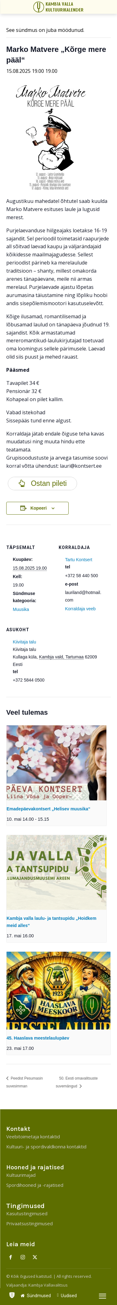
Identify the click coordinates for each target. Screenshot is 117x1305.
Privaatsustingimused (29, 1223)
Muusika (21, 609)
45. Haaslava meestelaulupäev (38, 1037)
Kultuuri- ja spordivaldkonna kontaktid (46, 1146)
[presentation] (56, 762)
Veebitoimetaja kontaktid (33, 1136)
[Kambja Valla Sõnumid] (59, 7)
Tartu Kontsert (78, 559)
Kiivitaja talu (24, 641)
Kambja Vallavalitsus (48, 1285)
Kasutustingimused (26, 1213)
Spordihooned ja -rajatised (34, 1185)
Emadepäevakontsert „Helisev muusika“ (48, 808)
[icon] (11, 1293)
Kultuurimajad (21, 1175)
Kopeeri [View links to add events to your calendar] (38, 508)
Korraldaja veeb (80, 608)
